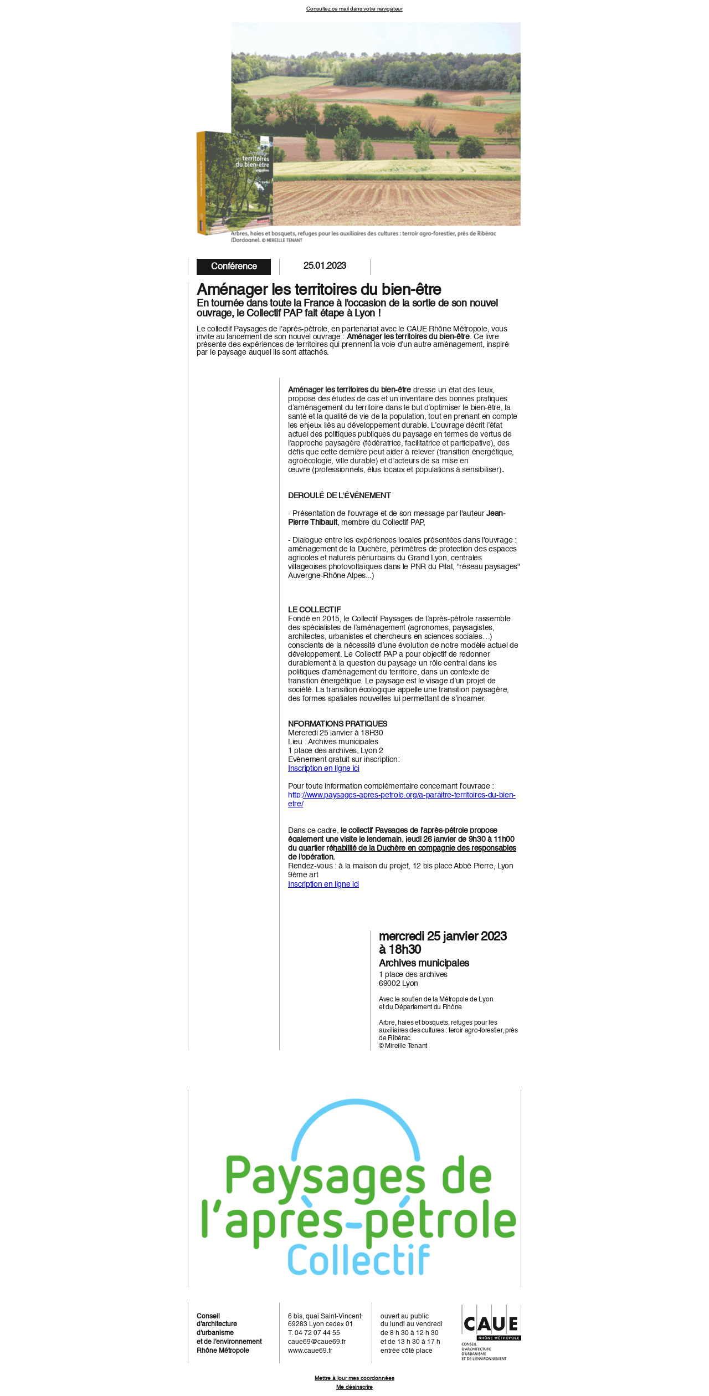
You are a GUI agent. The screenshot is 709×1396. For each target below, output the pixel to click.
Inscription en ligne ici (323, 769)
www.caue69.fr (310, 1351)
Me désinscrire (354, 1387)
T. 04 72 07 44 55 (314, 1333)
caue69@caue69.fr (317, 1342)
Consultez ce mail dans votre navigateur (354, 9)
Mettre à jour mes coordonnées (354, 1378)
